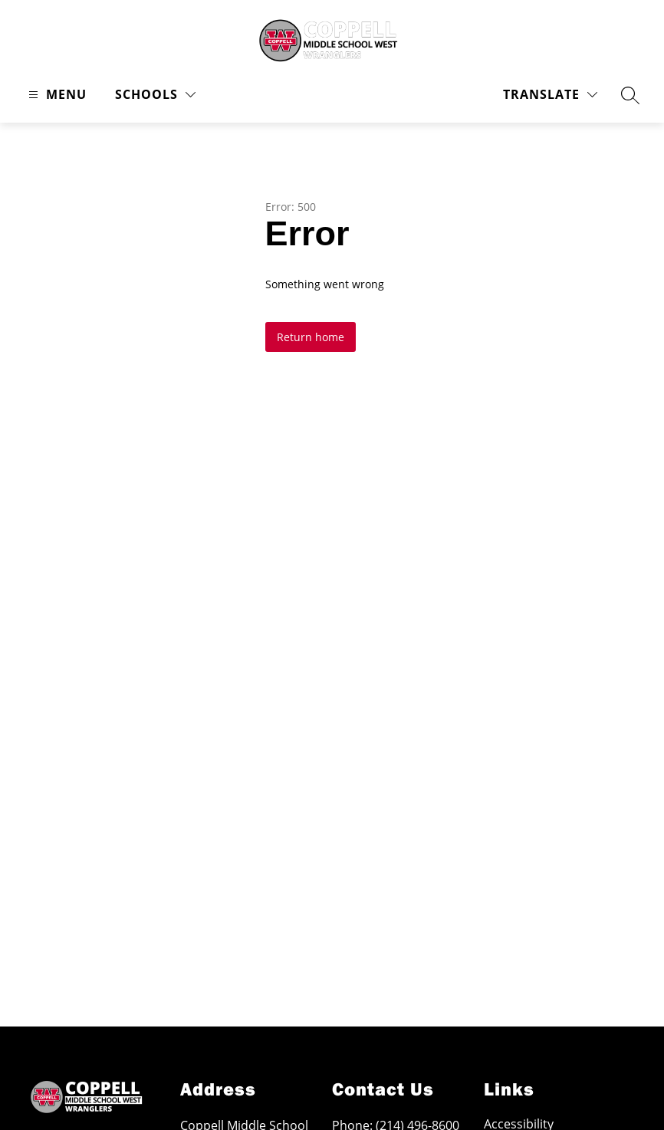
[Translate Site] (550, 94)
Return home (310, 337)
